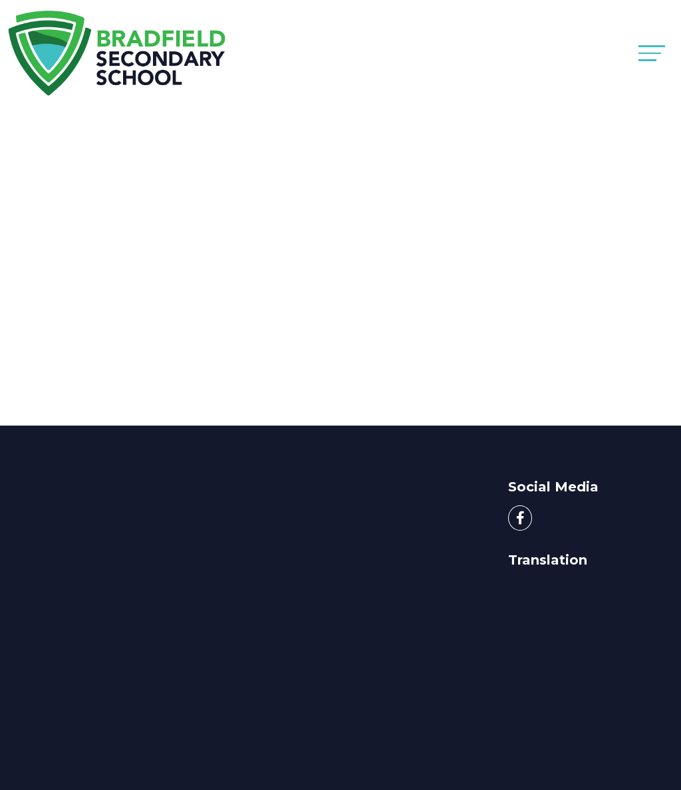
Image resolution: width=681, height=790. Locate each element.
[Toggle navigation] (651, 53)
